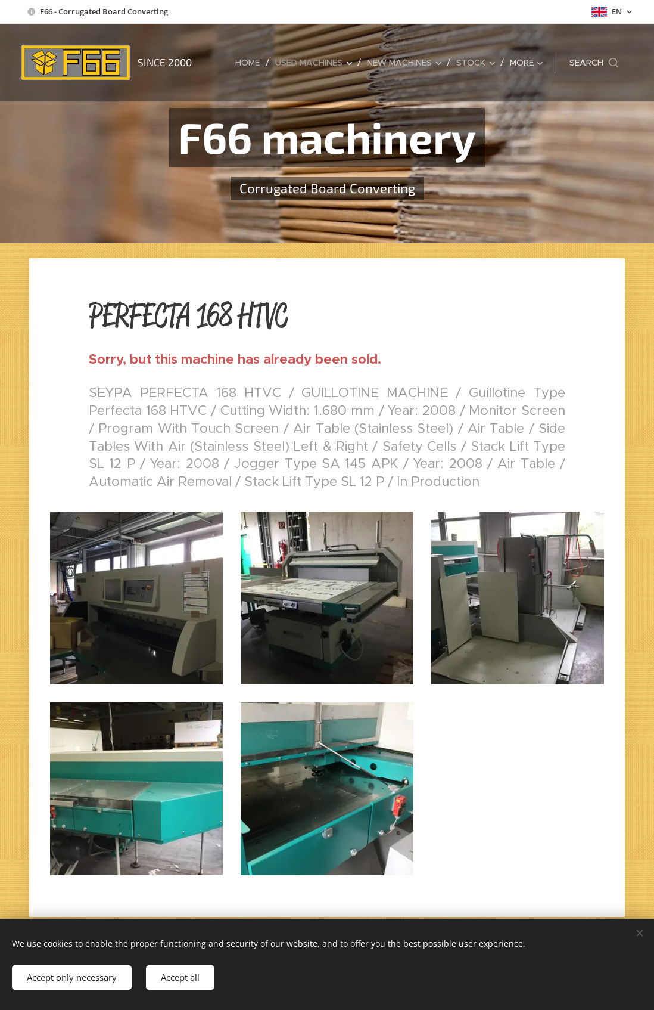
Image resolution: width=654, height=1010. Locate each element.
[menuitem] (250, 63)
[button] (594, 63)
